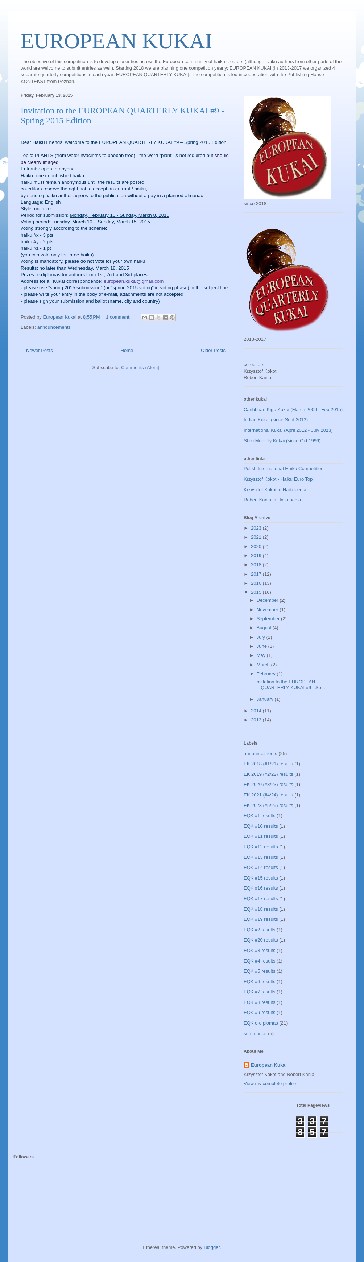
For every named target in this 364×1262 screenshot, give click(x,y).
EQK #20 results (261, 940)
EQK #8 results (259, 1002)
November (268, 609)
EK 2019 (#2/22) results (268, 774)
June (262, 646)
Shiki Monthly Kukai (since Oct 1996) (282, 440)
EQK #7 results (259, 991)
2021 (257, 537)
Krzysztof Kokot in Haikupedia (275, 489)
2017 (257, 574)
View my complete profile (270, 1083)
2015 (257, 592)
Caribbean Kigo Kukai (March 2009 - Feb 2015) (293, 409)
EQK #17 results (261, 898)
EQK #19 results (261, 919)
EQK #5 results (259, 971)
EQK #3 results (259, 950)
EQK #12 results (261, 846)
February (267, 673)
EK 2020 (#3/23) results (268, 784)
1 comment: (119, 317)
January (266, 699)
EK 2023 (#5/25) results (268, 805)
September (269, 618)
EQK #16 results (261, 888)
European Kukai (269, 1065)
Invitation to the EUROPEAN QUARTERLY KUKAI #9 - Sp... (290, 684)
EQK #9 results (259, 1012)
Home (127, 350)
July (261, 637)
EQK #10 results (261, 826)
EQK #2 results (259, 929)
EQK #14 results (261, 867)
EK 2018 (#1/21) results (268, 763)
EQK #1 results (259, 815)
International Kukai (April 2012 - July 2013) (288, 430)
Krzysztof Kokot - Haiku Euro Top (278, 479)
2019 (257, 555)
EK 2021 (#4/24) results (268, 795)
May (262, 655)
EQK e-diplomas (261, 1023)
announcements (54, 327)
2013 (257, 720)
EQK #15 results (261, 878)
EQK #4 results (259, 961)
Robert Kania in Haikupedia (272, 499)
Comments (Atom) (140, 367)
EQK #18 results (261, 909)
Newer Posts (39, 350)
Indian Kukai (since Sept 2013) (276, 419)
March (264, 664)
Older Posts (213, 350)
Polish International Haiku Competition (283, 468)
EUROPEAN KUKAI (116, 41)
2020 (257, 546)
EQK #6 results (259, 981)
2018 (257, 564)
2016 (257, 583)
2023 (257, 528)
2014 (257, 710)
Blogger (212, 1247)
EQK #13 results (261, 857)
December (268, 600)
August (265, 627)
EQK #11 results (261, 836)
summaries (255, 1033)
